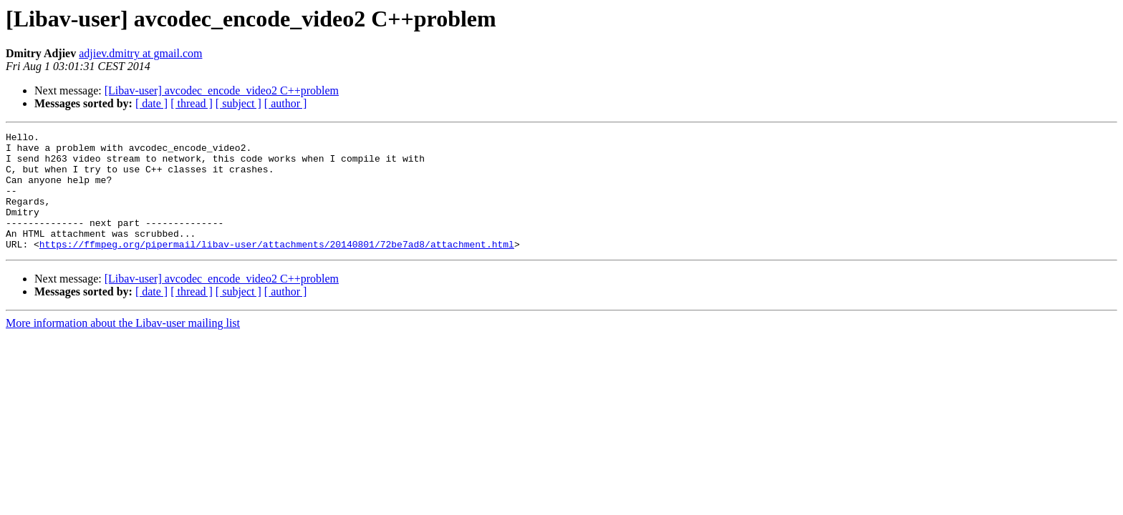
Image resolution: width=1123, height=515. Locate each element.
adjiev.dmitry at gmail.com (140, 53)
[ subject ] (238, 103)
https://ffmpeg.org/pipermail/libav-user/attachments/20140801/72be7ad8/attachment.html (276, 267)
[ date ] (151, 103)
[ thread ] (191, 103)
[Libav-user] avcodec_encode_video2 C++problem (222, 90)
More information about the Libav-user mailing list (123, 346)
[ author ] (285, 103)
